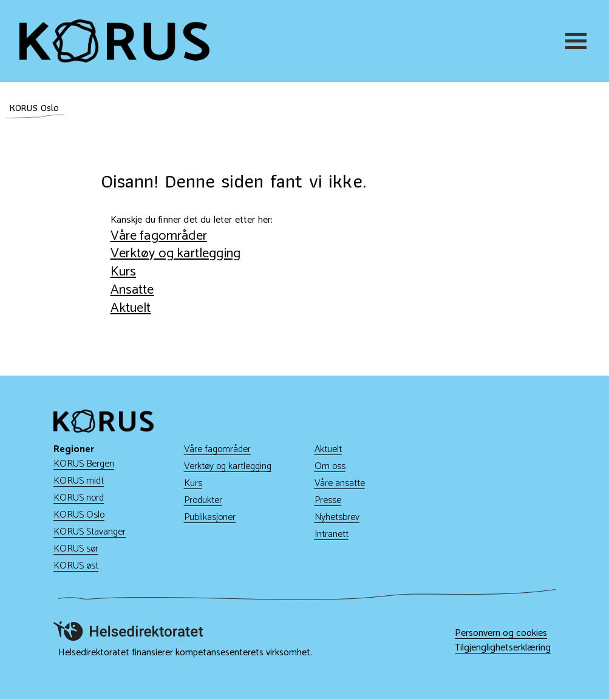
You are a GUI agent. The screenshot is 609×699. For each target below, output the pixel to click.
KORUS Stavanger (89, 532)
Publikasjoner (210, 517)
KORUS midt (78, 481)
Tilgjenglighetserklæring (503, 648)
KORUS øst (75, 566)
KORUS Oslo (78, 515)
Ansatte (132, 290)
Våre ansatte (340, 483)
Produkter (203, 500)
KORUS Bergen (83, 464)
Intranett (332, 534)
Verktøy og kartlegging (176, 253)
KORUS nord (78, 498)
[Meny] (577, 41)
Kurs (124, 271)
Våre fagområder (159, 236)
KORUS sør (75, 549)
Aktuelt (131, 308)
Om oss (330, 466)
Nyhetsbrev (337, 517)
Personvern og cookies (501, 633)
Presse (328, 500)
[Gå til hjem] (114, 40)
